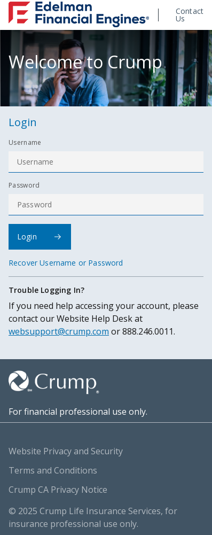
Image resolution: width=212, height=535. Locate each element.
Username (25, 142)
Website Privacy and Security (66, 451)
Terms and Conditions (53, 470)
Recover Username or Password (66, 263)
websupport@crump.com (59, 331)
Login (39, 236)
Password (24, 185)
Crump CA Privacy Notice (58, 489)
